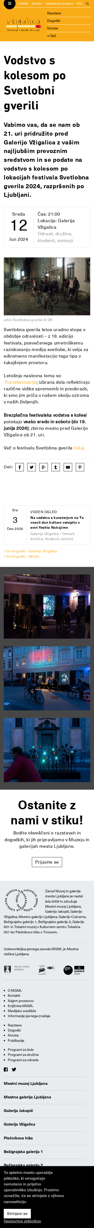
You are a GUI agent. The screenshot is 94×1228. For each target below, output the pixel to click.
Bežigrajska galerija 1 (23, 1151)
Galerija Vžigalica (19, 1124)
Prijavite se (47, 862)
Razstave (54, 13)
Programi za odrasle (23, 1060)
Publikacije (16, 1040)
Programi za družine (23, 1054)
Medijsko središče (22, 1011)
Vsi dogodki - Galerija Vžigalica (31, 551)
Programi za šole (21, 1049)
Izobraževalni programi (59, 4)
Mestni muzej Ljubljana (26, 1083)
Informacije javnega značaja (29, 1016)
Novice (52, 28)
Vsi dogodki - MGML (23, 556)
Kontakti (37, 4)
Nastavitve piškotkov (22, 1221)
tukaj (79, 448)
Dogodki (53, 20)
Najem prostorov (21, 1001)
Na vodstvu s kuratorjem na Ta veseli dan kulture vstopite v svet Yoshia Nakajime (57, 522)
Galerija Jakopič (18, 1110)
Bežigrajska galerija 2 (23, 1165)
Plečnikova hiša (18, 1138)
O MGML (23, 4)
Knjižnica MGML (20, 1006)
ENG (79, 4)
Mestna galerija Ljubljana (27, 1097)
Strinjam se (17, 1213)
